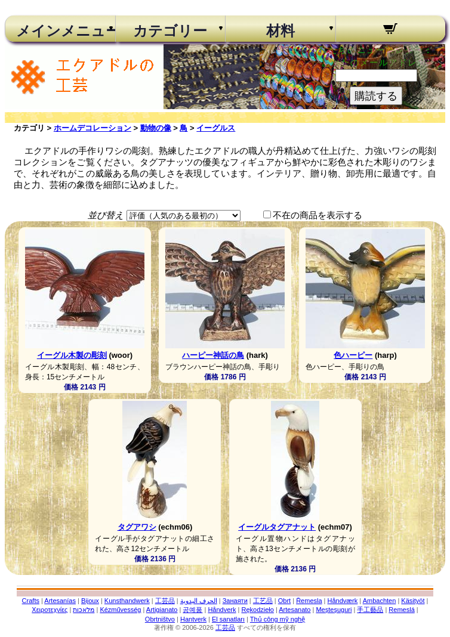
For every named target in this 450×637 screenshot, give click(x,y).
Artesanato (294, 609)
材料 (280, 31)
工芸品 (165, 600)
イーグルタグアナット (277, 526)
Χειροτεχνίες (49, 609)
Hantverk (193, 619)
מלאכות (83, 609)
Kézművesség (120, 609)
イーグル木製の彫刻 (72, 355)
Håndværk (343, 600)
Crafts (30, 600)
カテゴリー (170, 31)
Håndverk (222, 609)
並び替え (106, 215)
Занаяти (235, 600)
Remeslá (401, 609)
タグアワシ (137, 526)
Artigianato (162, 609)
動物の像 (155, 127)
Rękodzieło (257, 609)
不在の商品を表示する (317, 215)
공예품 (192, 609)
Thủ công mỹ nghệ (277, 619)
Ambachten (379, 600)
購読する (376, 96)
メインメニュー (60, 31)
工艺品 (263, 600)
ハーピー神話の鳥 (213, 355)
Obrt (284, 600)
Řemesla (309, 600)
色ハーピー (353, 355)
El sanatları (228, 619)
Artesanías (60, 600)
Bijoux (90, 600)
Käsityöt (412, 600)
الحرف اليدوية (198, 600)
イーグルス (215, 127)
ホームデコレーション (92, 127)
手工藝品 (370, 609)
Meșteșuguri (334, 609)
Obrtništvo (160, 619)
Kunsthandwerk (127, 600)
